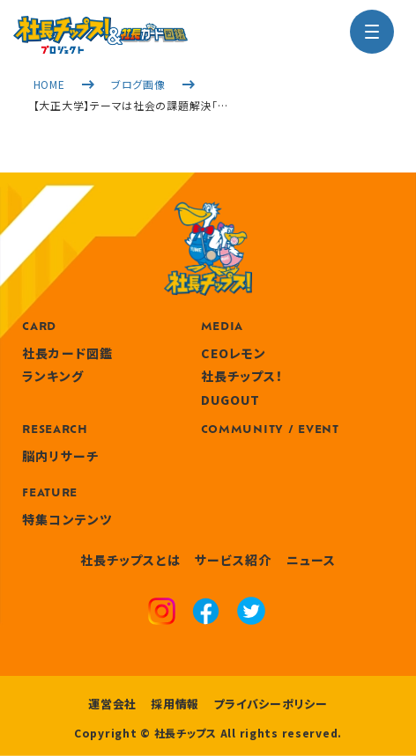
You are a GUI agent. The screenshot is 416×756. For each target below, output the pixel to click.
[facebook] (205, 613)
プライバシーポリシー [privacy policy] (270, 703)
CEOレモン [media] (234, 353)
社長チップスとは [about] (130, 560)
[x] (251, 613)
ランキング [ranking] (53, 376)
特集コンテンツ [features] (67, 519)
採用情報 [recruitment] (175, 703)
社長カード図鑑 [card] (67, 353)
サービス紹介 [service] (233, 560)
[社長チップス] (100, 26)
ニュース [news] (311, 560)
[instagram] (161, 613)
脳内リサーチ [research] (60, 456)
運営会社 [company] (112, 703)
